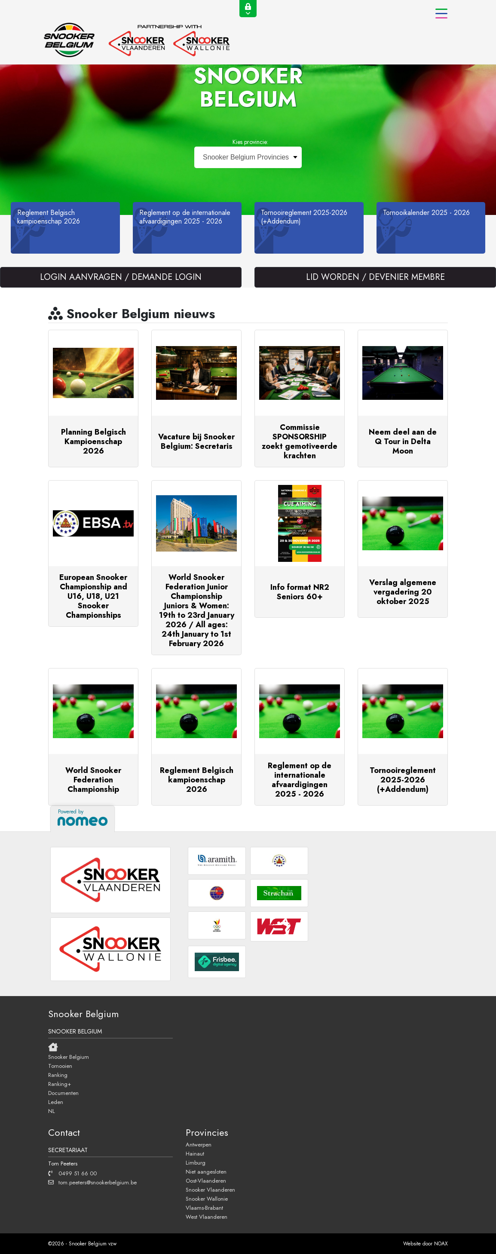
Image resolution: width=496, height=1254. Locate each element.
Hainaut (195, 1153)
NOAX (441, 1244)
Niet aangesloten (206, 1171)
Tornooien (60, 1066)
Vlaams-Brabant (204, 1207)
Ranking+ (59, 1084)
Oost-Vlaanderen (206, 1180)
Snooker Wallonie (207, 1198)
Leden (55, 1102)
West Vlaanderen (206, 1216)
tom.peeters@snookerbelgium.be (92, 1182)
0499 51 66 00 (72, 1173)
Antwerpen (198, 1144)
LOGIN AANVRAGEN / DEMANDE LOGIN (121, 277)
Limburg (195, 1162)
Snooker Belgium (68, 1057)
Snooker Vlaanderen (210, 1189)
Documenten (63, 1093)
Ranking (57, 1075)
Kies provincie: (250, 142)
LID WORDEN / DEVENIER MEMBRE (375, 277)
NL (51, 1111)
